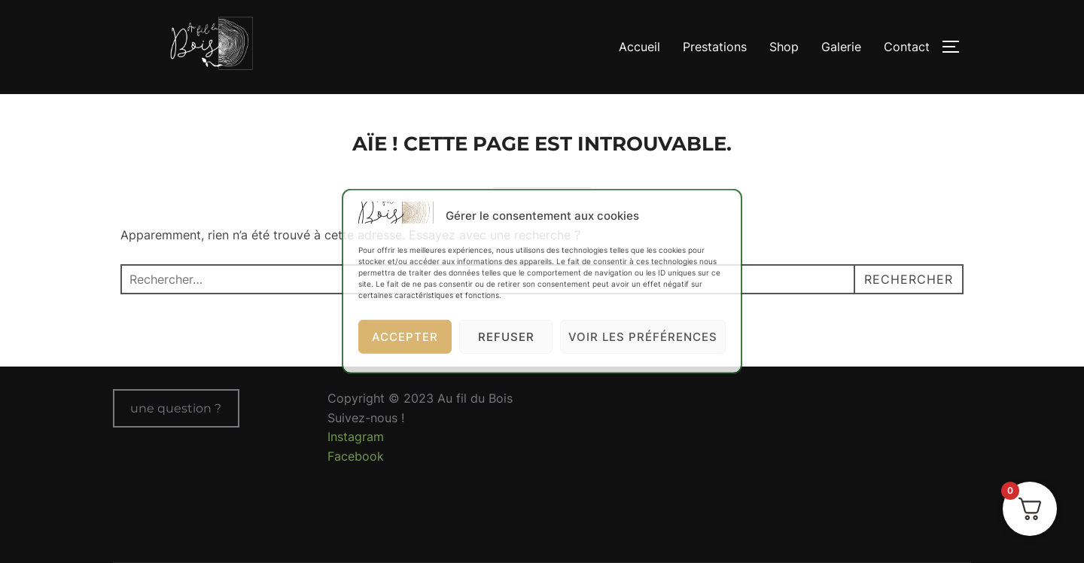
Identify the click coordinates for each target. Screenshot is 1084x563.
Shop (784, 46)
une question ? (175, 408)
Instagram (355, 436)
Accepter (405, 337)
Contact (907, 46)
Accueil (639, 46)
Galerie (841, 46)
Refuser (506, 337)
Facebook (355, 456)
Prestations (715, 46)
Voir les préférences (642, 337)
